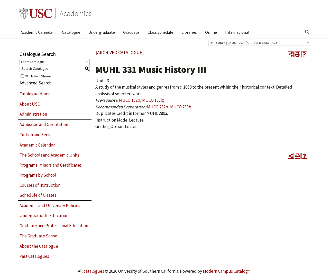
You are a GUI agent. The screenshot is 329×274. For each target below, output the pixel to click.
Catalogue (71, 32)
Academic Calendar (37, 32)
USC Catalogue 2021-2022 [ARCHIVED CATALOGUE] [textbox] (245, 43)
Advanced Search (35, 83)
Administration (33, 114)
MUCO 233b (180, 107)
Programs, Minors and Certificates (51, 165)
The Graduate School (39, 236)
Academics (76, 13)
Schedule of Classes (38, 195)
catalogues (94, 271)
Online (211, 32)
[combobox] (259, 43)
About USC (30, 104)
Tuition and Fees (35, 135)
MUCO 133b (152, 100)
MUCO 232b (157, 107)
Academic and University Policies (50, 205)
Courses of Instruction (40, 185)
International (237, 32)
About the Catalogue (39, 246)
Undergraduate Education (44, 215)
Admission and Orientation (44, 124)
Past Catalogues (34, 256)
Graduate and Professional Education (54, 225)
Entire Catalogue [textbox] (32, 62)
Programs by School (38, 175)
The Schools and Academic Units (49, 155)
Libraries (189, 32)
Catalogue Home (35, 94)
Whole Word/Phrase (38, 76)
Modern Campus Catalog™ (227, 271)
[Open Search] (307, 32)
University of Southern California (36, 13)
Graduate (131, 32)
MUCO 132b (129, 100)
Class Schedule (160, 32)
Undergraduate (101, 32)
